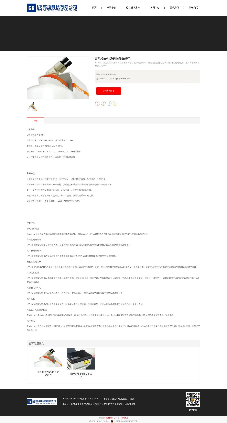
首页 (94, 7)
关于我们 (193, 7)
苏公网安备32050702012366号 (126, 421)
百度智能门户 (111, 418)
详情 (35, 121)
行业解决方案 (133, 7)
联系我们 (174, 7)
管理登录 (124, 418)
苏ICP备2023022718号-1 (99, 421)
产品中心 (111, 7)
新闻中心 (154, 7)
